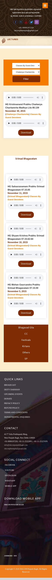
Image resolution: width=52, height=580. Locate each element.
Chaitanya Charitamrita (17, 114)
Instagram (10, 475)
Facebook (10, 465)
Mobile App (10, 486)
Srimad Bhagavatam (18, 196)
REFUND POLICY (11, 408)
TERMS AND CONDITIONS (16, 412)
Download (26, 132)
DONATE (8, 399)
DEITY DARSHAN (12, 390)
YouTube (9, 470)
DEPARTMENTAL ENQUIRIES (17, 417)
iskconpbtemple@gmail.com (26, 30)
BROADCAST (10, 385)
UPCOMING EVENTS (13, 394)
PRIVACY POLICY (12, 403)
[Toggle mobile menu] (45, 5)
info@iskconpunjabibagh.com (16, 445)
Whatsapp (10, 481)
